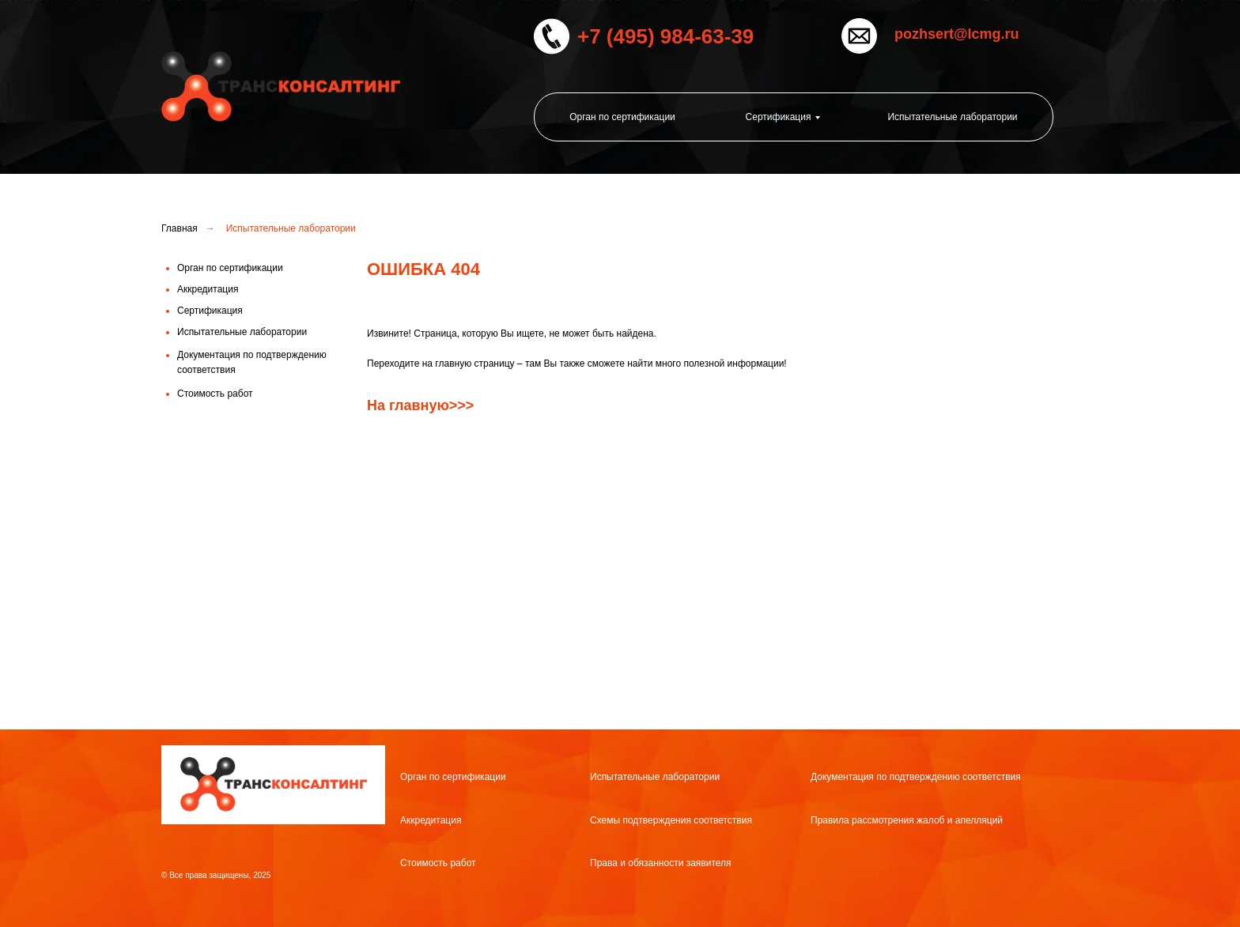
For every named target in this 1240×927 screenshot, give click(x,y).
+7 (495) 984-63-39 (665, 36)
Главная (179, 228)
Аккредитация (430, 820)
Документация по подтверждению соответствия (916, 776)
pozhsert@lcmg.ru (956, 34)
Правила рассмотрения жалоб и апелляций (907, 820)
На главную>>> (420, 405)
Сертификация (778, 116)
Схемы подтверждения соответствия (671, 820)
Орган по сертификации (622, 116)
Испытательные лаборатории (952, 116)
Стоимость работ (438, 863)
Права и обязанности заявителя (661, 863)
